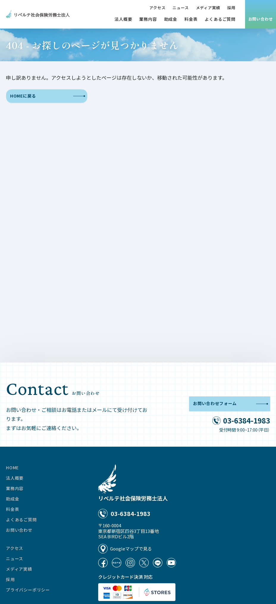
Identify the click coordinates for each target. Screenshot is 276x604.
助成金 (170, 19)
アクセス (157, 8)
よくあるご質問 (220, 19)
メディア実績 (208, 8)
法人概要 (123, 19)
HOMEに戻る (47, 96)
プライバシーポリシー (28, 590)
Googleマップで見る (131, 548)
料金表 (190, 19)
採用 (231, 8)
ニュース (180, 8)
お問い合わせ (260, 19)
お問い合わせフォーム (230, 404)
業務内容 (148, 19)
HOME (12, 467)
